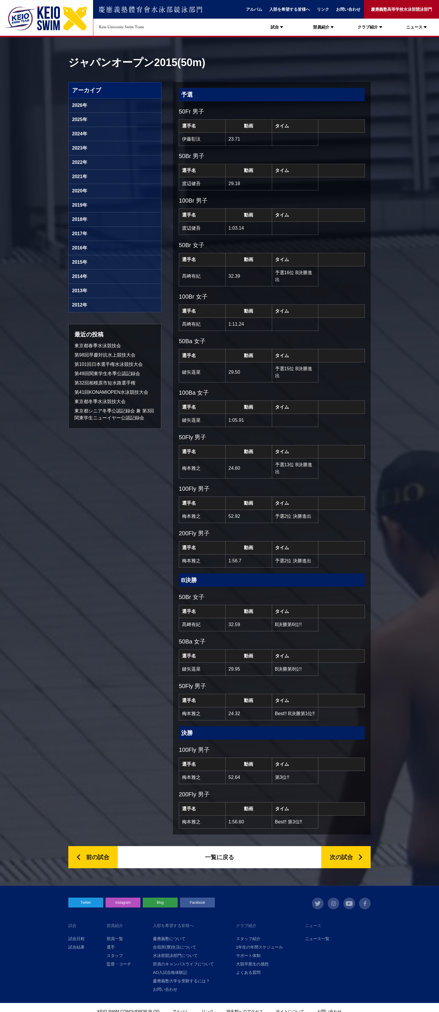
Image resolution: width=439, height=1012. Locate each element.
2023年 (79, 148)
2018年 (79, 219)
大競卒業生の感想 (252, 964)
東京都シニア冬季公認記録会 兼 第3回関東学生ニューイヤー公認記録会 (114, 414)
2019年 (79, 205)
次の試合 (341, 857)
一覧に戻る (219, 857)
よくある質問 (248, 972)
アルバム (254, 9)
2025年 (79, 119)
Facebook (197, 903)
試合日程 (76, 938)
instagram (333, 903)
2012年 (79, 304)
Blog (160, 903)
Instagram (123, 903)
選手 (111, 947)
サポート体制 (248, 955)
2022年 (79, 162)
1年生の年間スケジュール (259, 947)
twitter (318, 903)
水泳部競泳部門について (175, 955)
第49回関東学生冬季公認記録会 (107, 373)
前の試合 (97, 857)
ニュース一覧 (317, 938)
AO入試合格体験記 (170, 972)
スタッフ (115, 955)
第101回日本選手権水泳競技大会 (108, 364)
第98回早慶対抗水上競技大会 (104, 354)
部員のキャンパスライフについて (183, 964)
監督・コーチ (119, 964)
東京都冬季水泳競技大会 (100, 401)
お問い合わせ (348, 9)
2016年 (79, 247)
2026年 (79, 105)
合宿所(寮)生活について (174, 947)
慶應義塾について (169, 938)
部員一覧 (115, 938)
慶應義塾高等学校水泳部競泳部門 (401, 9)
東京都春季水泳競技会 (97, 345)
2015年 (79, 262)
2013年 (79, 290)
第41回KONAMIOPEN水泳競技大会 (111, 392)
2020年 (79, 190)
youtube (349, 903)
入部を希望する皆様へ (289, 9)
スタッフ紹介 (248, 938)
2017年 (79, 233)
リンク (323, 9)
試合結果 (76, 947)
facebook (365, 903)
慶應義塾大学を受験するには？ (181, 981)
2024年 (79, 133)
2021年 (79, 176)
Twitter (86, 903)
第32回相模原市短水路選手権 (104, 382)
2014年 (79, 276)
